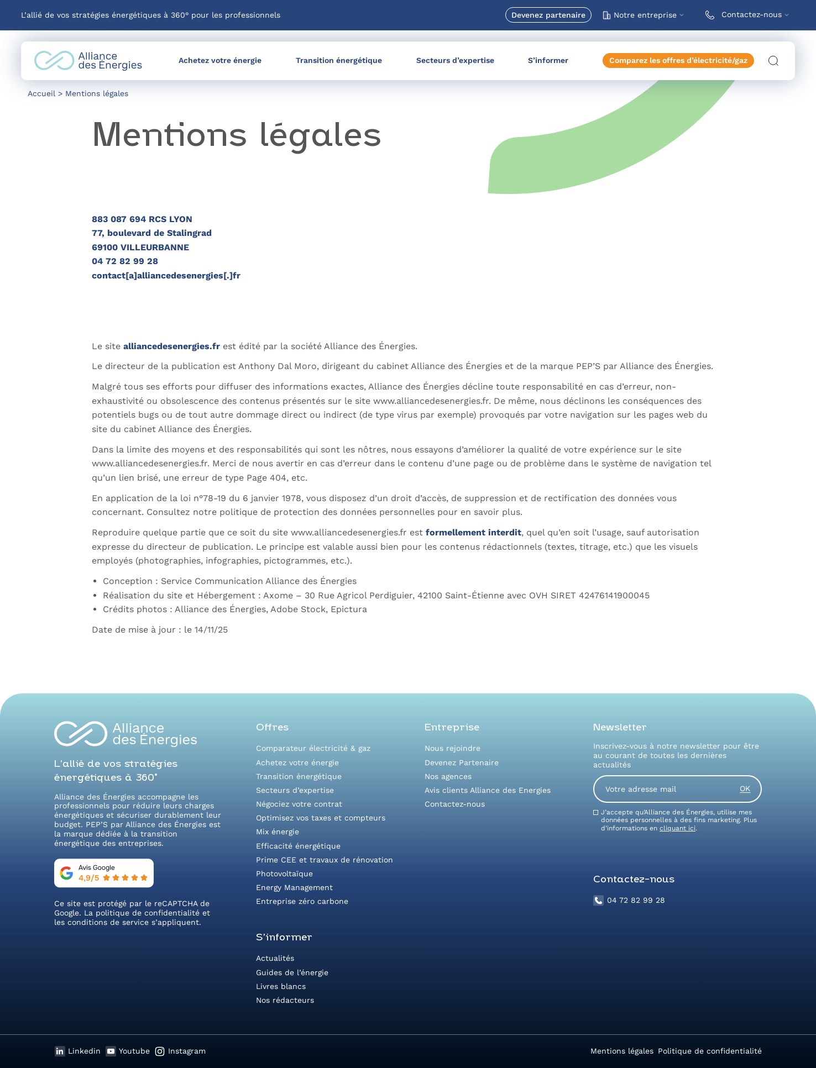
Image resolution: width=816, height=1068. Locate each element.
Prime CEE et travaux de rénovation (324, 859)
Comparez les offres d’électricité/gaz (678, 60)
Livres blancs (281, 986)
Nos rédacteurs (285, 1000)
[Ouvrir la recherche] (773, 60)
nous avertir (278, 463)
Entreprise (452, 728)
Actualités (275, 958)
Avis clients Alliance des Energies (488, 790)
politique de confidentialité (148, 912)
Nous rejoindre (452, 748)
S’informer (548, 60)
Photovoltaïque (284, 873)
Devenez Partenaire (462, 762)
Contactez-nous (741, 15)
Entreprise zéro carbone (302, 901)
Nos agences (448, 776)
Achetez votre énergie (220, 60)
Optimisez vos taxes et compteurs (320, 817)
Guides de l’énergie (292, 972)
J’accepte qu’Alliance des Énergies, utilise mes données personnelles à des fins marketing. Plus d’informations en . (679, 820)
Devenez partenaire (548, 14)
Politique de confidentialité (710, 1050)
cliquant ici (677, 828)
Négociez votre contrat (299, 803)
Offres (272, 728)
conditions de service (108, 922)
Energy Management (294, 887)
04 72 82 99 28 (629, 900)
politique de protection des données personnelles (327, 512)
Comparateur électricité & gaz (313, 748)
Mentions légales (621, 1050)
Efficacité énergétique (298, 845)
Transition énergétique (339, 60)
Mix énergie (277, 831)
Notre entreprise (640, 14)
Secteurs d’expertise (455, 60)
